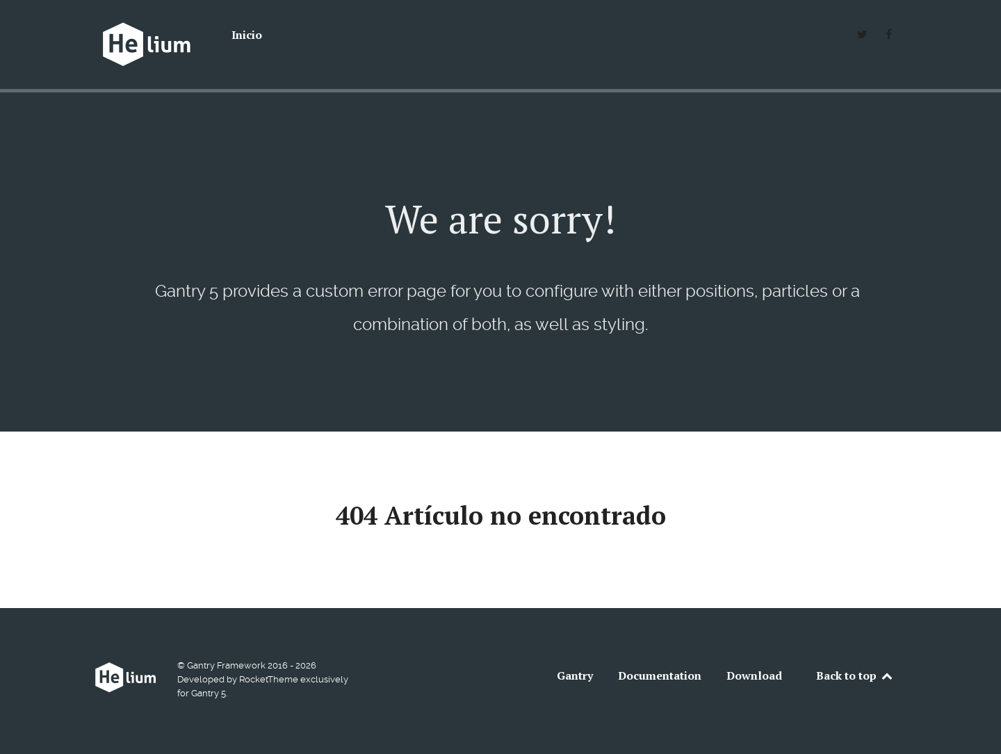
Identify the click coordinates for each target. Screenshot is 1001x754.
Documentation (659, 675)
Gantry (575, 675)
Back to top (855, 675)
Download (754, 675)
